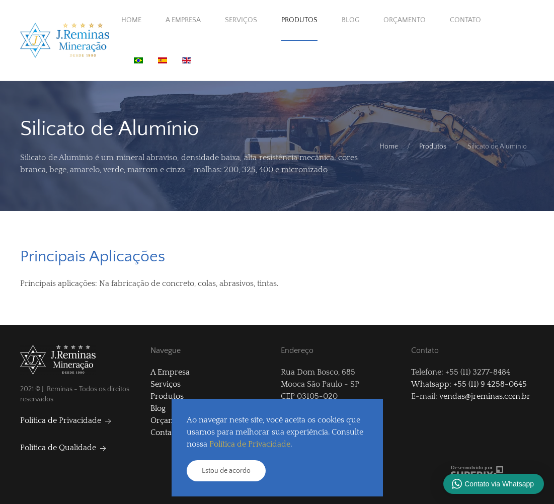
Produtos (299, 20)
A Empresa (183, 20)
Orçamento (404, 20)
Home (131, 20)
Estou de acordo (226, 471)
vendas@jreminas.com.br (484, 396)
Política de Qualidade (64, 447)
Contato (465, 20)
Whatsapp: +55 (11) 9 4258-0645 (469, 384)
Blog (350, 20)
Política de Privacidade (66, 420)
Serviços (241, 20)
